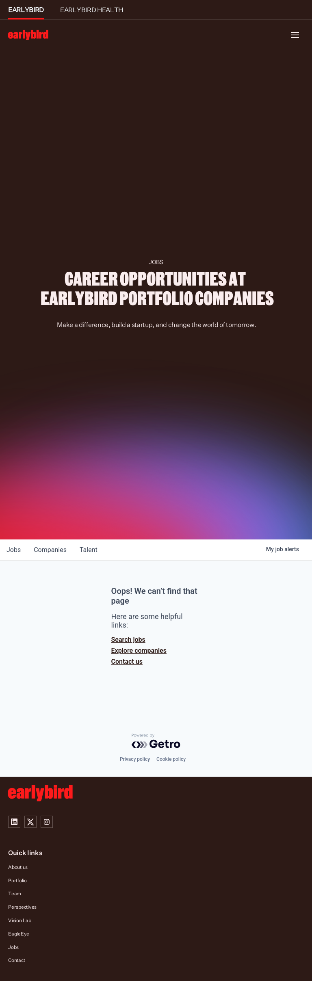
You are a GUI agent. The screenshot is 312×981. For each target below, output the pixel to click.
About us (18, 867)
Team (14, 893)
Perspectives (22, 907)
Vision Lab (19, 920)
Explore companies (139, 650)
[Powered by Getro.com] (156, 741)
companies (50, 550)
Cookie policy (171, 759)
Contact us (127, 661)
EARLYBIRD (26, 10)
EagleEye (18, 934)
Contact (16, 960)
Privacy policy (135, 759)
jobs (13, 550)
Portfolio (17, 880)
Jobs (13, 947)
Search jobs (128, 639)
